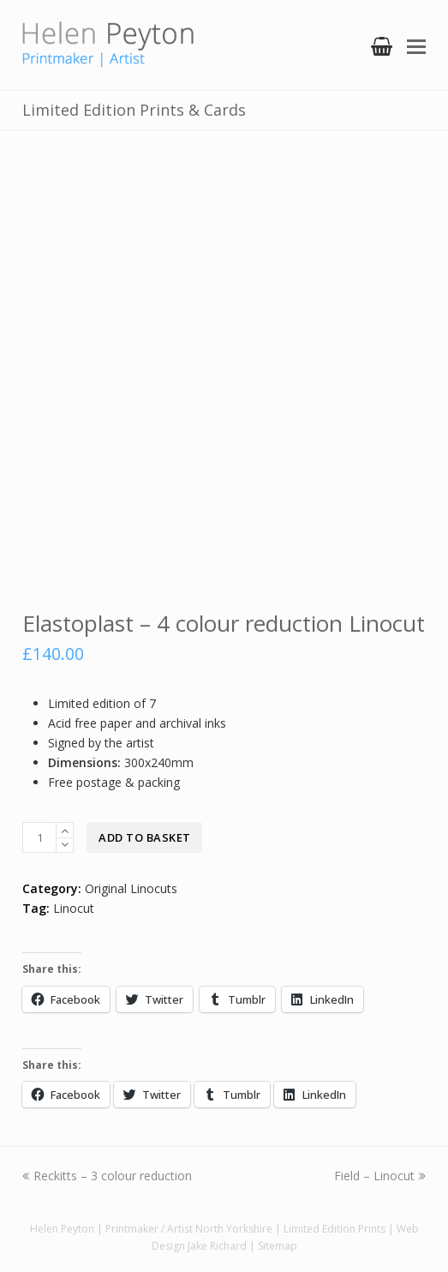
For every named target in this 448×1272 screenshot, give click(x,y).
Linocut (73, 908)
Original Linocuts (131, 888)
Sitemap (277, 1246)
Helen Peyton (62, 1228)
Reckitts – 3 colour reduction (107, 1175)
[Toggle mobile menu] (416, 45)
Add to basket (145, 837)
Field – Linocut (380, 1175)
